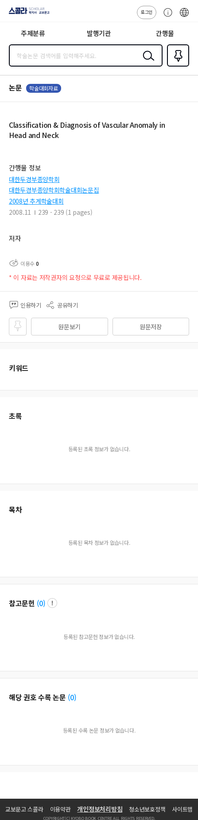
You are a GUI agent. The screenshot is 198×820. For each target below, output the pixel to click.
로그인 (146, 11)
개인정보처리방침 (99, 808)
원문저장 (151, 326)
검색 (146, 62)
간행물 (165, 33)
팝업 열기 (52, 603)
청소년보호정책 (147, 809)
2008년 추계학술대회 (36, 201)
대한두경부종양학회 (34, 179)
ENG (184, 16)
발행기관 (99, 33)
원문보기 (69, 326)
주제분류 (33, 33)
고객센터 (165, 16)
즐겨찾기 (176, 66)
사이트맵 (182, 809)
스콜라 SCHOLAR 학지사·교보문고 (27, 13)
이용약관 (60, 809)
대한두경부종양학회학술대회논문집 (54, 189)
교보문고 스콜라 (24, 809)
